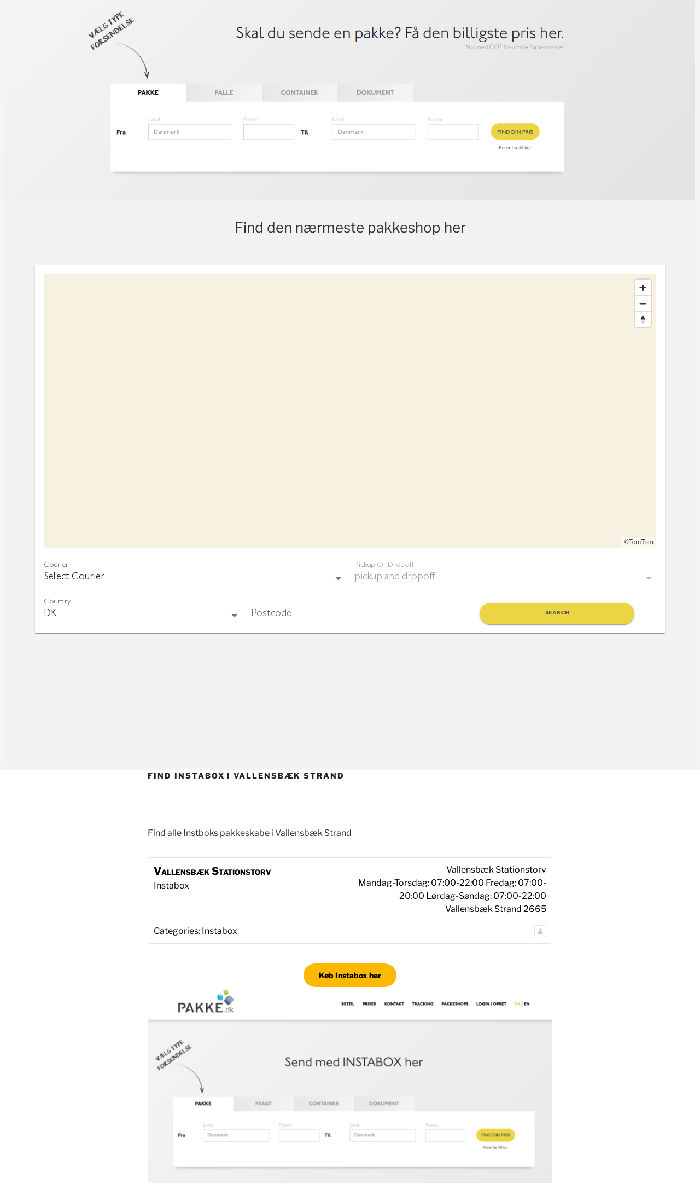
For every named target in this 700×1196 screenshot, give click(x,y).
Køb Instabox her (350, 975)
